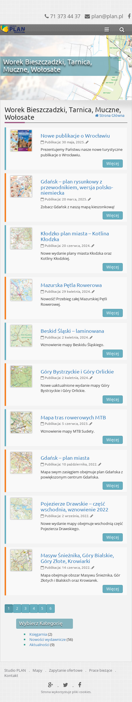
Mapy (37, 670)
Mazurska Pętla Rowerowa (71, 285)
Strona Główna (110, 115)
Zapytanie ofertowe (65, 670)
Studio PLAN (15, 670)
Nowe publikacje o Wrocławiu (75, 135)
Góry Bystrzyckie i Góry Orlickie (77, 371)
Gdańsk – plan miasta (65, 458)
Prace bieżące (100, 670)
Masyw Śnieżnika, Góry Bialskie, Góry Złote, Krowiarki (77, 558)
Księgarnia (38, 634)
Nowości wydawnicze (47, 639)
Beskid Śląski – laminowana (72, 331)
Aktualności (39, 644)
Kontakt (11, 675)
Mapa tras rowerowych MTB (73, 417)
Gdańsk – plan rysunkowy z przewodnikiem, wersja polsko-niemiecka (77, 187)
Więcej (112, 163)
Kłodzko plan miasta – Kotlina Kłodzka (75, 236)
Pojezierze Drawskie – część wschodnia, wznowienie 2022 (74, 506)
